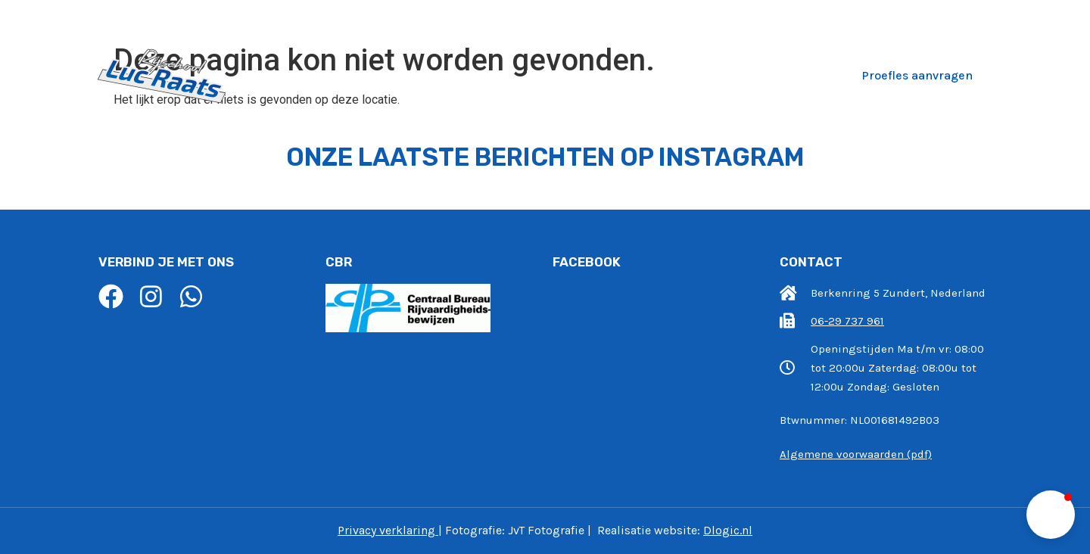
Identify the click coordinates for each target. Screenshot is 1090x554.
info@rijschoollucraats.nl (795, 17)
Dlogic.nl (727, 530)
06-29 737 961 (956, 17)
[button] (1050, 514)
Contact (794, 75)
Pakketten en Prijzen (592, 75)
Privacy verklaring (386, 530)
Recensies (713, 75)
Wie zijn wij (466, 75)
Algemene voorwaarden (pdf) (856, 454)
